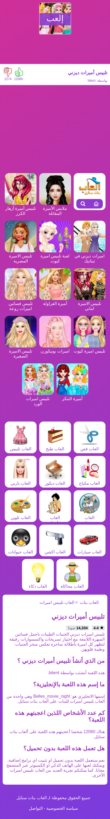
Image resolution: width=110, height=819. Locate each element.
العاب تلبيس (20, 446)
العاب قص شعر (89, 449)
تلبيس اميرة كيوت (89, 348)
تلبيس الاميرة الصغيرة (21, 351)
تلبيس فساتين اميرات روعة (21, 303)
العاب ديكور (55, 480)
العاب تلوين (20, 515)
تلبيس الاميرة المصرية (21, 256)
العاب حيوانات (20, 549)
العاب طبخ (55, 446)
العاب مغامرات (55, 517)
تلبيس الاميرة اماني (89, 303)
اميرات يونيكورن (55, 348)
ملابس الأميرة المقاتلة (55, 208)
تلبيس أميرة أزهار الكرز (21, 208)
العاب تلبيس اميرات (56, 602)
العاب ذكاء (38, 584)
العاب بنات (89, 602)
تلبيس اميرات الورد (38, 398)
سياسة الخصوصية (62, 808)
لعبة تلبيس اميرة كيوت (55, 256)
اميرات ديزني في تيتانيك (89, 256)
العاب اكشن (55, 549)
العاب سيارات (89, 549)
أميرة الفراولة (55, 301)
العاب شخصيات (89, 517)
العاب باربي (20, 480)
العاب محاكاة (72, 584)
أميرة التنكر (72, 396)
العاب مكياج (89, 480)
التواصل (36, 808)
